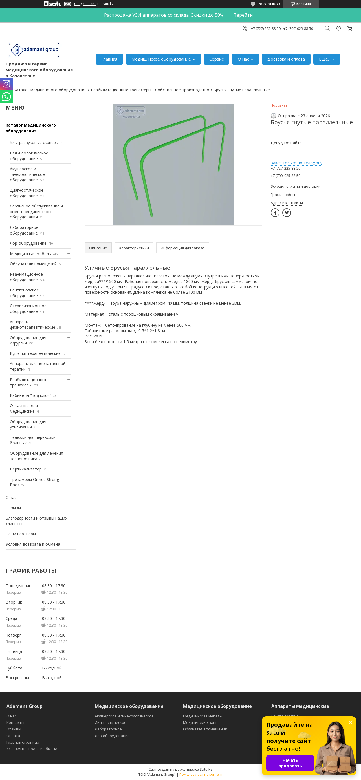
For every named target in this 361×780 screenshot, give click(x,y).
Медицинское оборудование (161, 59)
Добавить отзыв (338, 28)
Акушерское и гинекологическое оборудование (27, 174)
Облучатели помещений (33, 263)
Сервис (216, 59)
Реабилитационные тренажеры (121, 89)
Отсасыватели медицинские (24, 408)
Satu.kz (206, 769)
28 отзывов (269, 3)
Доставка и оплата (286, 59)
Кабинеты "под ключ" (30, 395)
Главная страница (22, 742)
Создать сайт (85, 4)
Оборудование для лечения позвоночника (36, 455)
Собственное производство (182, 89)
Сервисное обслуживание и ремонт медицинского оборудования (36, 211)
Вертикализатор (26, 469)
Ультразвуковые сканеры (34, 142)
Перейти (243, 15)
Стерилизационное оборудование (28, 308)
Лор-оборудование (28, 243)
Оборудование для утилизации (28, 424)
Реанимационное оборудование (26, 276)
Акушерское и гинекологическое (124, 716)
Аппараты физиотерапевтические (32, 324)
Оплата (13, 735)
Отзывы (13, 508)
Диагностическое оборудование (26, 192)
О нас (243, 59)
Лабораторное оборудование (24, 230)
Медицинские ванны (202, 722)
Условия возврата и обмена (33, 544)
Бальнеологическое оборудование (29, 155)
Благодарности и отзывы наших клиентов (36, 520)
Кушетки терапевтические (35, 353)
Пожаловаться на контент (201, 774)
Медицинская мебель (30, 253)
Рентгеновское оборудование (24, 292)
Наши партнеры (21, 533)
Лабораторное (108, 729)
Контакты (15, 722)
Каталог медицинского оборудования (50, 89)
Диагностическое (110, 722)
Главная (109, 59)
